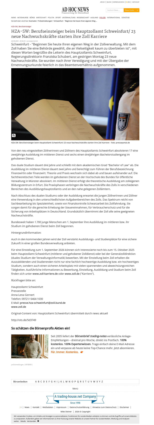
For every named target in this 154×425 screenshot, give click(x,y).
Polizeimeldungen (45, 21)
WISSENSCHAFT (83, 17)
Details (23, 421)
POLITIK (51, 17)
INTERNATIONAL (113, 17)
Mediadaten (48, 407)
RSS (128, 2)
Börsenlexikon (20, 381)
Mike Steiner (66, 411)
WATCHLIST (135, 2)
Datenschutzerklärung (79, 407)
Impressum (61, 407)
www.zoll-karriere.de (45, 273)
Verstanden (31, 421)
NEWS (13, 17)
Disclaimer (124, 407)
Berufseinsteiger (25, 27)
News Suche (129, 10)
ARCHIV (102, 2)
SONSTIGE (126, 17)
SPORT (58, 17)
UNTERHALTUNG (68, 17)
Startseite (32, 21)
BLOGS (109, 2)
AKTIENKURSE (22, 17)
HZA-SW (14, 27)
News (27, 407)
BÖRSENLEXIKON (118, 2)
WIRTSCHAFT (41, 17)
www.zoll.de (72, 273)
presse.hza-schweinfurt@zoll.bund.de (43, 303)
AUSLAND (94, 17)
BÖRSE (32, 17)
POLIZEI (102, 17)
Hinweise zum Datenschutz (104, 407)
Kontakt (36, 407)
